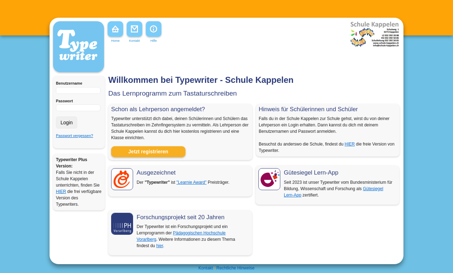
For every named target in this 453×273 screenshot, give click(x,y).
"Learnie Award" (192, 182)
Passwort (64, 101)
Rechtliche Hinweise (235, 268)
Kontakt (206, 268)
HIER (61, 191)
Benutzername (69, 83)
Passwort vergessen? (74, 135)
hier (159, 245)
